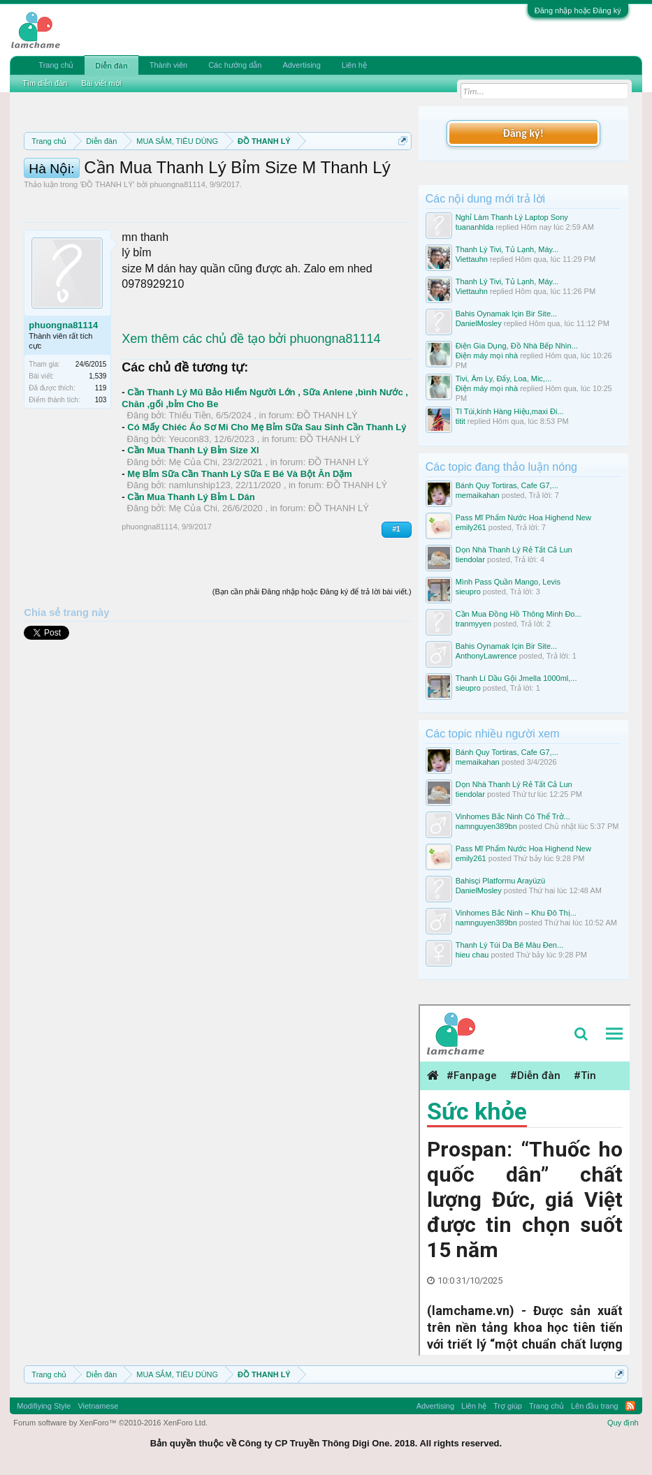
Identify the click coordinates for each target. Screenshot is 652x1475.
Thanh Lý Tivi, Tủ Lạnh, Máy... (507, 249)
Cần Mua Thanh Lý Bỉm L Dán (190, 585)
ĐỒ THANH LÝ (107, 273)
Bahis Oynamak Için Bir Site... (507, 313)
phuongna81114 (177, 273)
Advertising (301, 65)
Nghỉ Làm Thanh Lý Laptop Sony (512, 217)
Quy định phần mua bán (173, 190)
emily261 (471, 527)
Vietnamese (98, 1406)
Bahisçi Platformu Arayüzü (500, 880)
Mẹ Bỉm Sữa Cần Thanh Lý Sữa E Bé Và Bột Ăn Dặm (239, 562)
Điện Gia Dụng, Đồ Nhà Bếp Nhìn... (517, 346)
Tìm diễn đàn (44, 83)
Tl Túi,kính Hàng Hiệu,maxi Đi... (510, 411)
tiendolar (470, 559)
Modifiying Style (44, 1406)
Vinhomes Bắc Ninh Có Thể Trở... (513, 816)
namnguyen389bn (486, 826)
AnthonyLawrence (486, 656)
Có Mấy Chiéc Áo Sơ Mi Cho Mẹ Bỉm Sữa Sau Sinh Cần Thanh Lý (266, 516)
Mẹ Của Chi (193, 550)
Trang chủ (55, 65)
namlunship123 (200, 573)
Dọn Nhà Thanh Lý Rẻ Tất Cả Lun (514, 549)
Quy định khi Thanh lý (303, 190)
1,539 (97, 465)
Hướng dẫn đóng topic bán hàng (166, 205)
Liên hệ (354, 65)
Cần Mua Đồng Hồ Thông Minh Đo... (518, 614)
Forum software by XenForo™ (110, 1422)
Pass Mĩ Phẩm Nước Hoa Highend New (523, 517)
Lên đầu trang (594, 1406)
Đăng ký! (522, 133)
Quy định (623, 1422)
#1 (396, 618)
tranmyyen (473, 623)
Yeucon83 (189, 527)
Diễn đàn (111, 65)
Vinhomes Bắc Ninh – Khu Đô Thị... (516, 913)
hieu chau (472, 955)
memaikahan (478, 495)
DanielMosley (479, 323)
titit (460, 421)
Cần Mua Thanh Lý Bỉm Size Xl (193, 539)
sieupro (468, 591)
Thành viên (168, 65)
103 (101, 488)
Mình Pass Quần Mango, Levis (508, 582)
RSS (630, 1406)
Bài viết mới (101, 83)
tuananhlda (474, 227)
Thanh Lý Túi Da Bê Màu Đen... (510, 945)
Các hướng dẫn (234, 65)
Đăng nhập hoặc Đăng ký (578, 10)
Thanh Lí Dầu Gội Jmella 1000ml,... (516, 678)
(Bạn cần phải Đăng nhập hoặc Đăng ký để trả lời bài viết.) (312, 680)
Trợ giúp (507, 1406)
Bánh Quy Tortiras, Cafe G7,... (507, 485)
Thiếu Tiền (190, 504)
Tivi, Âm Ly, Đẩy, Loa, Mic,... (503, 378)
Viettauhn (472, 259)
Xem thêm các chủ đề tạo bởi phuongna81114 (251, 427)
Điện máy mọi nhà (487, 355)
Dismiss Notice (400, 173)
